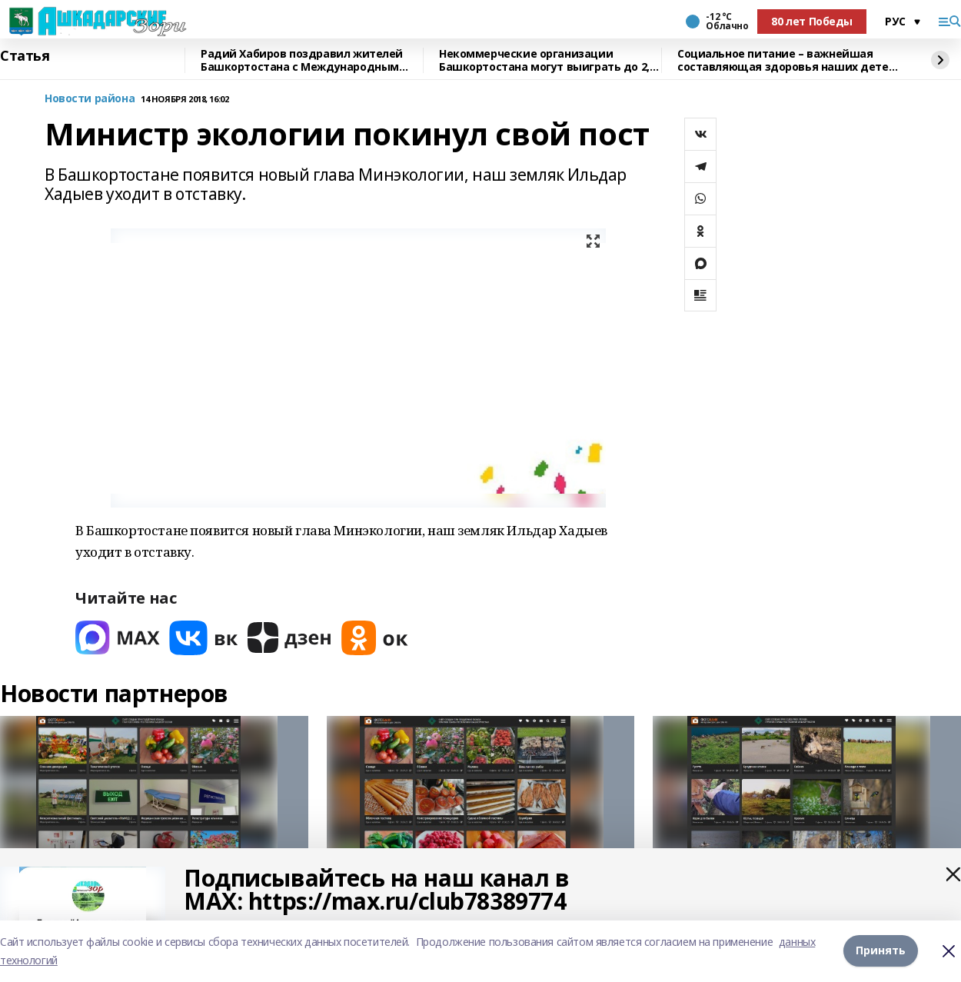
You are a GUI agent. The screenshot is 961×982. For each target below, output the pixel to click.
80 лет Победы (812, 21)
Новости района (90, 98)
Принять (881, 951)
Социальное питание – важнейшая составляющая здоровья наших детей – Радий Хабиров (786, 60)
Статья (24, 56)
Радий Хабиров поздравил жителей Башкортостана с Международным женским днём (302, 60)
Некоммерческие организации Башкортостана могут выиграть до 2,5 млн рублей (547, 60)
